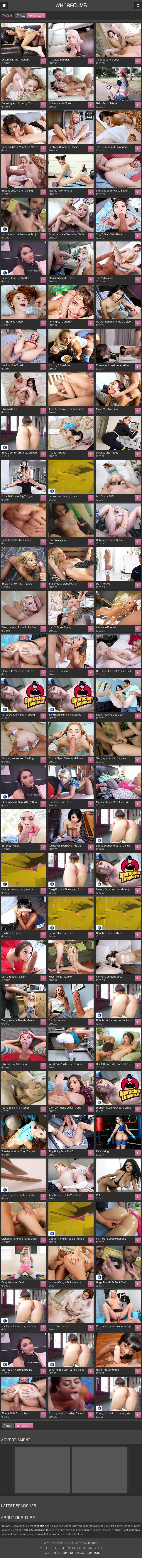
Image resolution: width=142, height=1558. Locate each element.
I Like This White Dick (108, 1369)
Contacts (93, 1552)
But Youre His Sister (60, 103)
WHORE (71, 5)
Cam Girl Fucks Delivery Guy (65, 1107)
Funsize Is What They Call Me (18, 1151)
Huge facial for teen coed (16, 540)
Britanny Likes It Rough (15, 59)
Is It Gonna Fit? (105, 496)
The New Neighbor (11, 933)
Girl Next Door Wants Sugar (112, 190)
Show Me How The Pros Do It (17, 583)
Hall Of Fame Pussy (60, 627)
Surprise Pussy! (10, 845)
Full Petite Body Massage (111, 1238)
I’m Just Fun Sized (12, 365)
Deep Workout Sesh (13, 1282)
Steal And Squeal (59, 1326)
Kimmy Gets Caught (60, 321)
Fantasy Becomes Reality (64, 147)
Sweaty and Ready (107, 452)
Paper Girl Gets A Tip (60, 802)
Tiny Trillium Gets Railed (110, 234)
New (21, 15)
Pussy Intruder (57, 452)
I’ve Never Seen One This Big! (65, 845)
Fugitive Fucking (58, 671)
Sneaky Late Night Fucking (17, 190)
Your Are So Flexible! (60, 976)
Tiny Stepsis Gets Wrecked (65, 1195)
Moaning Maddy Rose (61, 278)
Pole (98, 1195)
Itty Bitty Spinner (59, 59)
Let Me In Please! (106, 627)
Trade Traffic (51, 1552)
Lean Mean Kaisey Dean (110, 714)
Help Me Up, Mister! (107, 103)
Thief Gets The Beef (107, 59)
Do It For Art (103, 583)
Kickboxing (102, 1151)
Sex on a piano (57, 540)
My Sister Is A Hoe (12, 321)
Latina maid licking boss (63, 496)
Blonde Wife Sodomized (15, 1413)
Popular (36, 15)
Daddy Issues (57, 1020)
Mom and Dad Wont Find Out (112, 802)
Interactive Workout (60, 190)
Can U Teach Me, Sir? (13, 976)
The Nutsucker (104, 278)
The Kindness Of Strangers (112, 147)
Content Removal (73, 1552)
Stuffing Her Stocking (14, 1064)
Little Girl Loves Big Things (16, 496)
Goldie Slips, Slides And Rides (66, 758)
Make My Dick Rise (107, 409)
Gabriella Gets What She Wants (19, 147)
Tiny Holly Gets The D (61, 1151)
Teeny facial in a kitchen (15, 1107)
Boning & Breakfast (60, 365)
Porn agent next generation (112, 365)
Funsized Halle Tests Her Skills (66, 234)
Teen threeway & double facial (66, 409)
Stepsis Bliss (9, 409)
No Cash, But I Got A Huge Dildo (114, 671)
